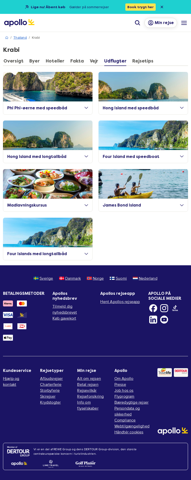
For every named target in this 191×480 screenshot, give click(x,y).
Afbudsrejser (51, 378)
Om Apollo (124, 378)
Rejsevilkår (86, 390)
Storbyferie (50, 390)
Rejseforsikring (90, 396)
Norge (95, 278)
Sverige (43, 278)
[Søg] (138, 23)
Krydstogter (50, 402)
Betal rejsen (87, 384)
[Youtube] (164, 320)
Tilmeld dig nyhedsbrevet (64, 309)
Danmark (70, 278)
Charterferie (50, 384)
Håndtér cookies (128, 432)
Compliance (125, 420)
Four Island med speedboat (143, 156)
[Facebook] (153, 308)
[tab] (14, 62)
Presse (120, 384)
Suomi (118, 278)
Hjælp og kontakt (11, 381)
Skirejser (47, 396)
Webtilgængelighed (131, 426)
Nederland (145, 278)
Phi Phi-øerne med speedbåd (47, 108)
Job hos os (124, 390)
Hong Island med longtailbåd (47, 156)
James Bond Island (143, 205)
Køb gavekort (64, 318)
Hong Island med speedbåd (143, 108)
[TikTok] (175, 308)
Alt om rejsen (89, 378)
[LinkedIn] (153, 320)
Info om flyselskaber (87, 405)
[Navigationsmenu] (184, 23)
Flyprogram (124, 396)
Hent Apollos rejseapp (120, 301)
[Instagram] (164, 308)
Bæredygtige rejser (131, 402)
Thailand (20, 37)
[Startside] (19, 23)
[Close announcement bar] (162, 7)
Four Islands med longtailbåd (47, 253)
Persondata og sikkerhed (127, 411)
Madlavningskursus (47, 205)
